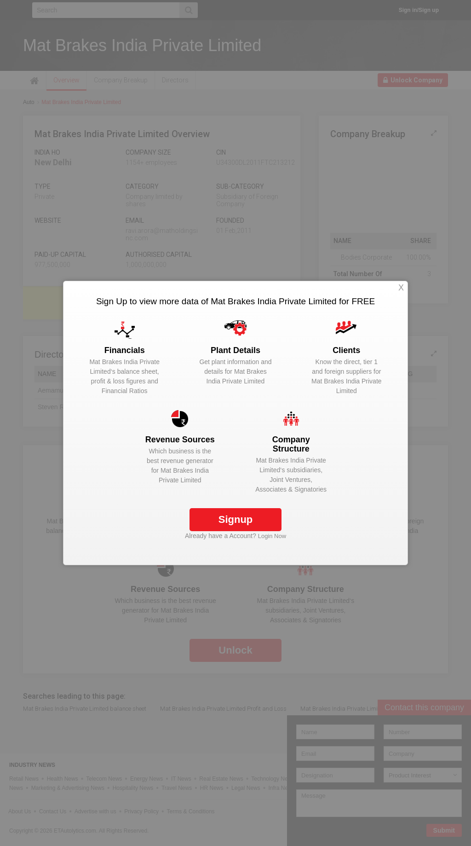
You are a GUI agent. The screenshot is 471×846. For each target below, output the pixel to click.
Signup (235, 519)
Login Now (272, 536)
